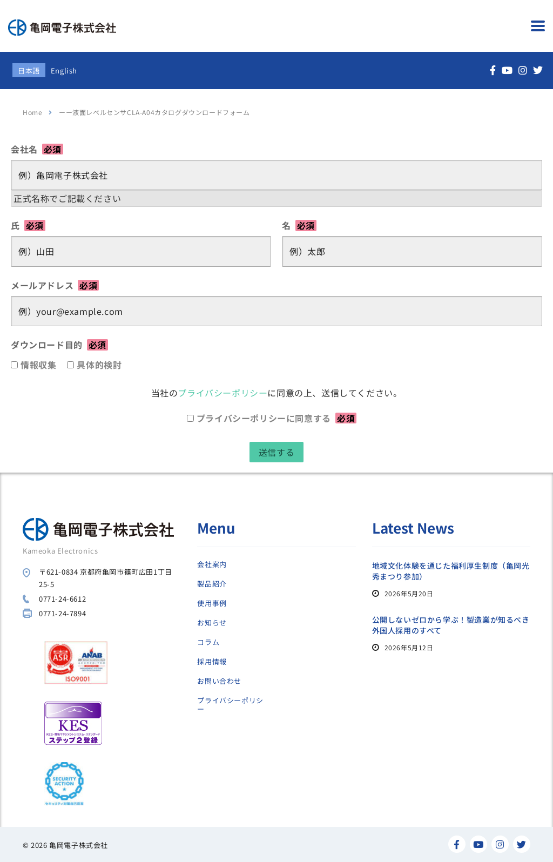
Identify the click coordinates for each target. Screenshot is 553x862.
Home (32, 112)
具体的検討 (99, 364)
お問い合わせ (219, 681)
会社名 (37, 149)
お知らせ (211, 622)
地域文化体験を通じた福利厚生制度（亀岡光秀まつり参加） (451, 571)
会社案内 (211, 564)
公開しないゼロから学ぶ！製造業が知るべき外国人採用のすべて (451, 625)
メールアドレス (55, 285)
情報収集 (38, 364)
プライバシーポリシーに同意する (276, 418)
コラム (208, 642)
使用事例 (211, 603)
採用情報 (211, 661)
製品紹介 (211, 584)
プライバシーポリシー (222, 392)
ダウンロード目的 (59, 344)
